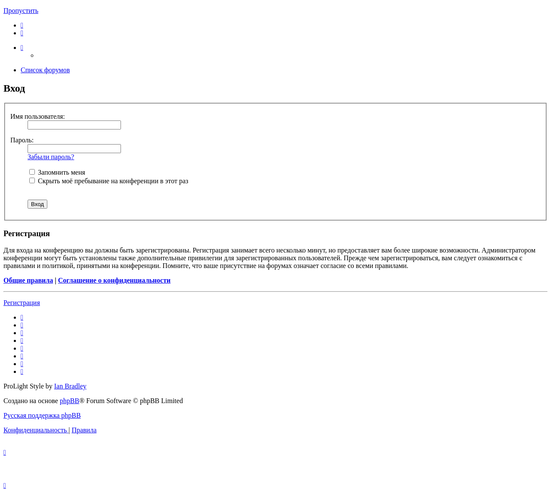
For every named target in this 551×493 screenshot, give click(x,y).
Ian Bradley (70, 386)
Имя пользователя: (37, 116)
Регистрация (21, 302)
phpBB (69, 400)
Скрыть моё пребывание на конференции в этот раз (108, 181)
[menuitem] (22, 25)
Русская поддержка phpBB (42, 415)
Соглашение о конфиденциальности (114, 280)
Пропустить (20, 10)
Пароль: (22, 140)
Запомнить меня (57, 172)
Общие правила (28, 280)
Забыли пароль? (51, 156)
